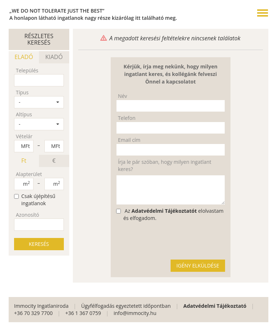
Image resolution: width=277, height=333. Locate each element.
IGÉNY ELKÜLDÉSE (197, 265)
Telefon (127, 117)
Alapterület (29, 174)
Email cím (129, 139)
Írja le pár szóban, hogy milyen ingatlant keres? (164, 165)
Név (122, 96)
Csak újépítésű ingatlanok (34, 200)
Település (27, 70)
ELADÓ (23, 57)
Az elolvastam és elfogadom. (170, 214)
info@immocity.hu (135, 313)
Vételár (24, 136)
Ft (23, 161)
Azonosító (27, 214)
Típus (22, 92)
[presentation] (171, 240)
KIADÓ (53, 57)
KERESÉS (39, 243)
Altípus (24, 114)
